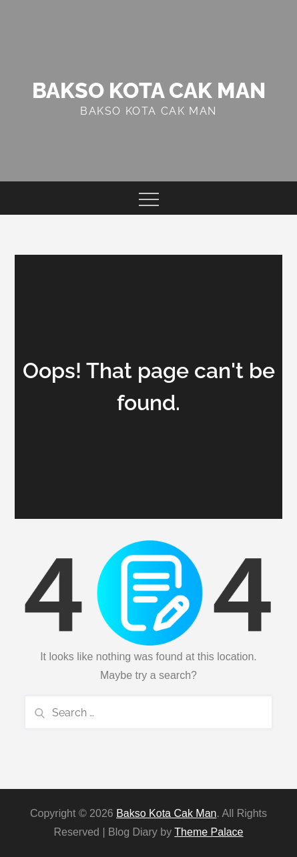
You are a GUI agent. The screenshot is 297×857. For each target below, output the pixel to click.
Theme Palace (208, 832)
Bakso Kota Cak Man (149, 90)
